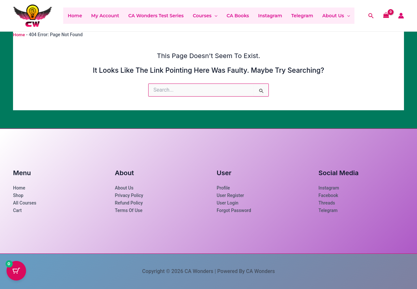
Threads (327, 202)
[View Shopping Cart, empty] (386, 15)
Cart (17, 210)
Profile (223, 187)
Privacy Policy (129, 195)
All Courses (24, 202)
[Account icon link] (401, 16)
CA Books (237, 16)
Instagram (270, 16)
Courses (205, 16)
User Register (230, 195)
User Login (227, 202)
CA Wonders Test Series (156, 16)
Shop (18, 195)
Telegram (302, 16)
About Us (336, 16)
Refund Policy (129, 202)
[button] (214, 16)
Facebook (328, 195)
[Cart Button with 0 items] (16, 272)
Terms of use (129, 210)
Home (75, 16)
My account (105, 16)
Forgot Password (234, 210)
